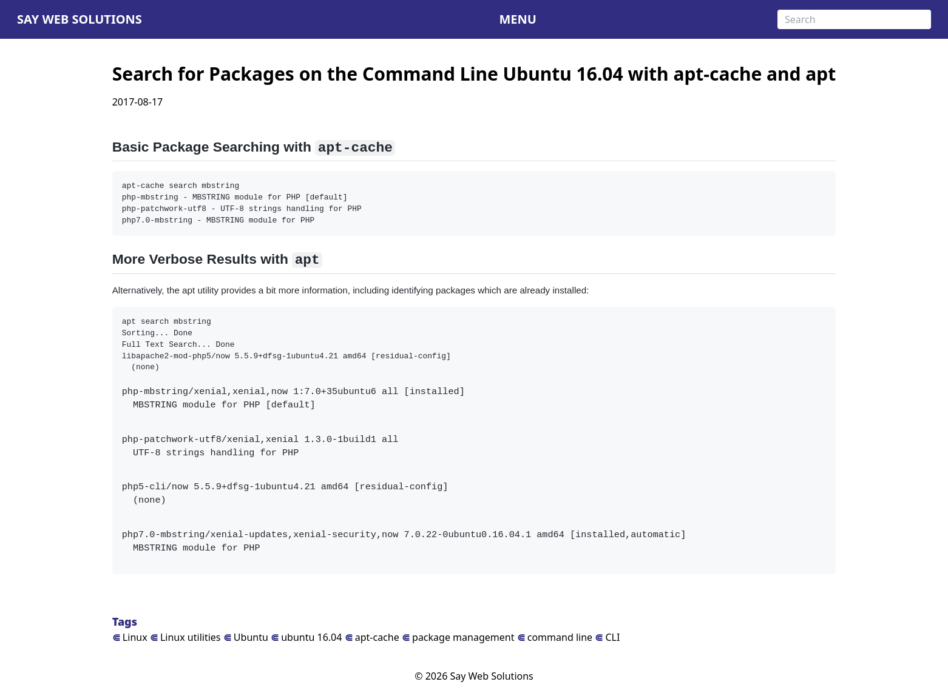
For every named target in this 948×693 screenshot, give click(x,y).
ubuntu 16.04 (306, 637)
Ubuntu (245, 637)
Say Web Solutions (79, 19)
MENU (517, 19)
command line (554, 637)
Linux (129, 637)
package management (458, 637)
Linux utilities (185, 637)
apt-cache (372, 637)
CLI (607, 637)
